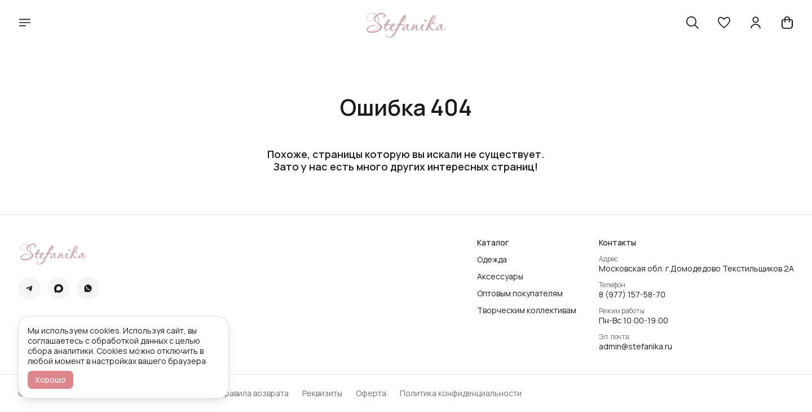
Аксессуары (500, 276)
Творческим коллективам (526, 310)
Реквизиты (322, 393)
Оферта (371, 393)
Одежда (492, 260)
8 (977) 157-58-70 (632, 295)
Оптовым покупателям (520, 293)
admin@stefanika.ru (635, 346)
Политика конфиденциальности (461, 393)
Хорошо (50, 379)
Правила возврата (254, 393)
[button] (724, 22)
